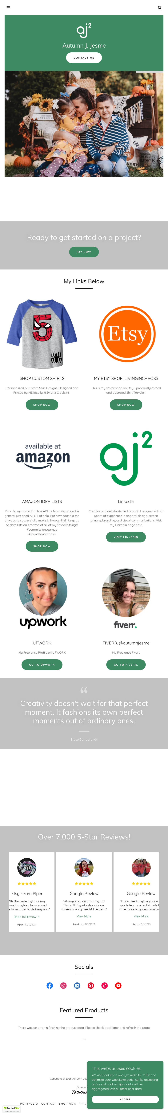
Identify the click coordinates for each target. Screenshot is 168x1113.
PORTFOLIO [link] (29, 1103)
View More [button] (84, 916)
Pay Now (84, 252)
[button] (8, 7)
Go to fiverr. (126, 664)
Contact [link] (48, 1103)
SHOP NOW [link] (68, 1103)
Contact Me (84, 57)
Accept (125, 1099)
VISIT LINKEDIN (126, 537)
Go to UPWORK (42, 664)
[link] (159, 7)
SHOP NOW (42, 404)
